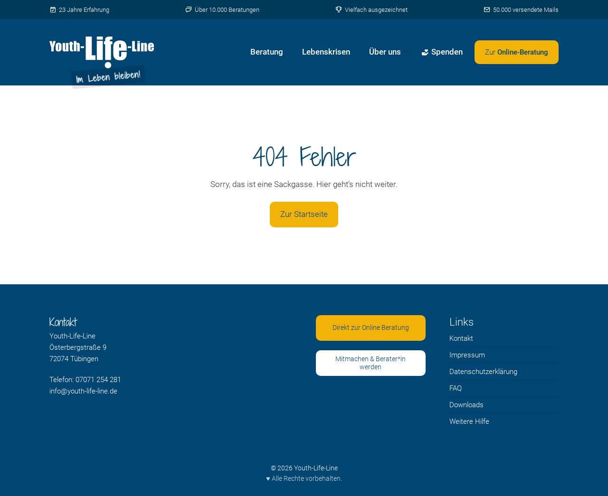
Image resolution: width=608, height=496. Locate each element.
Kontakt (461, 338)
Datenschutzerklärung (483, 371)
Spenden (442, 51)
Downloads (466, 405)
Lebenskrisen (326, 51)
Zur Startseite (304, 214)
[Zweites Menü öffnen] (517, 52)
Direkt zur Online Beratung (370, 327)
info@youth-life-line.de (83, 391)
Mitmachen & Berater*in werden (370, 363)
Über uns (385, 51)
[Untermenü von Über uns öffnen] (408, 52)
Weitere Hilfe (469, 421)
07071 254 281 (98, 379)
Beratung (266, 51)
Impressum (467, 355)
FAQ (455, 388)
